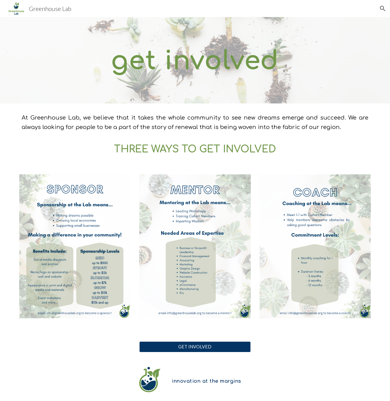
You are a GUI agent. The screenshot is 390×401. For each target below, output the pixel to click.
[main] (195, 60)
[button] (382, 8)
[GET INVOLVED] (195, 347)
